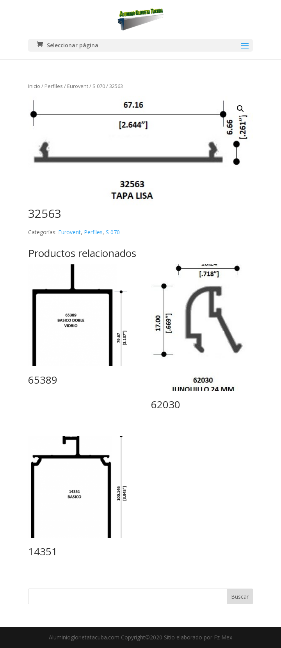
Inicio (34, 86)
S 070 (98, 86)
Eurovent (77, 86)
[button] (240, 109)
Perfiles (53, 86)
